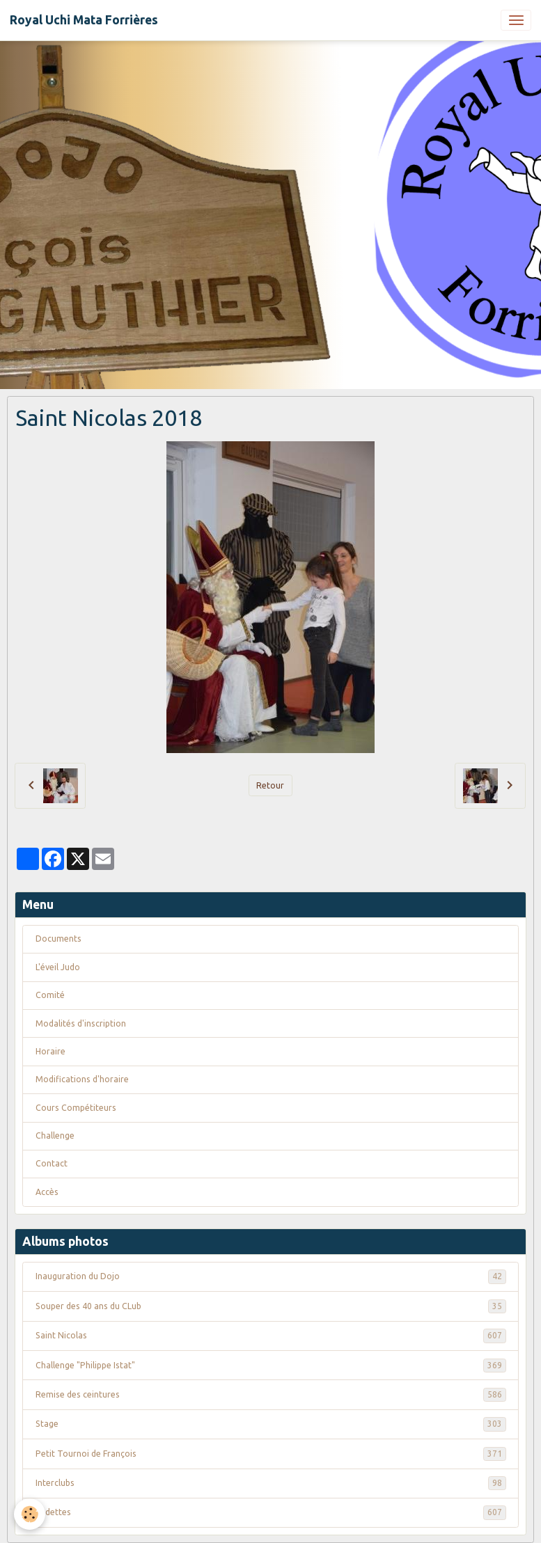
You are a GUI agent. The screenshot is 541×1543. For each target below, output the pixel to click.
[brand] (84, 20)
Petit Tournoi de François (271, 1454)
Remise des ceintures (271, 1395)
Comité (50, 994)
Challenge (55, 1135)
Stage (271, 1424)
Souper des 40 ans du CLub (271, 1306)
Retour (270, 785)
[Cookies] (29, 1514)
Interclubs (271, 1483)
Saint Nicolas (271, 1336)
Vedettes (271, 1512)
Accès (47, 1191)
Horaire (50, 1051)
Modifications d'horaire (82, 1079)
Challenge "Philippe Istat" (271, 1365)
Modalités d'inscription (81, 1023)
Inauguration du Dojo (271, 1276)
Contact (52, 1163)
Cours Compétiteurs (76, 1107)
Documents (58, 938)
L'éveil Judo (58, 967)
